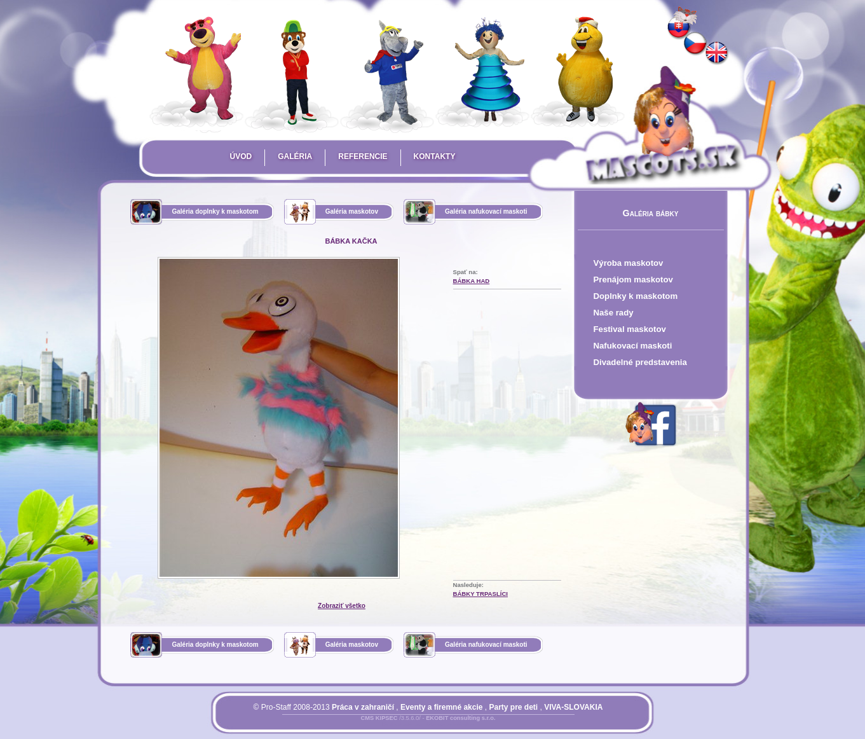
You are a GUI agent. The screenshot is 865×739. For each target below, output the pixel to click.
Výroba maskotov (629, 263)
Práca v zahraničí (363, 707)
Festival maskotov (630, 329)
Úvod (241, 156)
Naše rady (614, 312)
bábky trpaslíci (480, 593)
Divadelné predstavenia (640, 362)
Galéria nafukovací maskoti (486, 211)
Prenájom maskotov (633, 279)
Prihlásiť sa (403, 725)
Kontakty (435, 156)
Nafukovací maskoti (633, 345)
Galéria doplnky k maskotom (215, 211)
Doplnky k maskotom (636, 296)
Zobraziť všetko (341, 605)
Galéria (295, 156)
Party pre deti (513, 707)
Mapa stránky (450, 725)
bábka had (471, 280)
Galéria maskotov (351, 211)
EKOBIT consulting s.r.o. (460, 718)
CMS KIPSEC (378, 718)
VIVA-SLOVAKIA (573, 707)
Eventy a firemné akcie (441, 707)
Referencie (362, 156)
